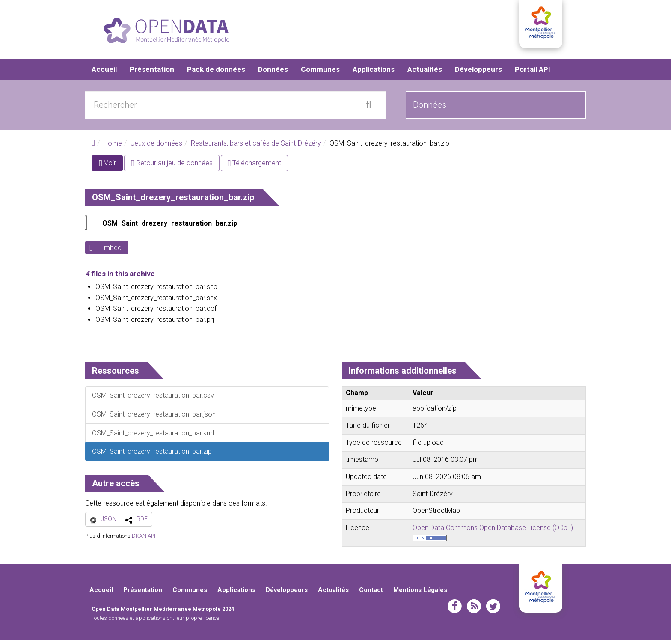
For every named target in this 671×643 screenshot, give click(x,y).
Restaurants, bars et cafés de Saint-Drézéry (256, 147)
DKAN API (143, 539)
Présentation (152, 72)
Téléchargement (255, 166)
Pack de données (216, 72)
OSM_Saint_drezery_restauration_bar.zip (169, 227)
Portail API (532, 72)
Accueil (104, 72)
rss (474, 609)
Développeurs (478, 72)
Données (273, 72)
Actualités (424, 72)
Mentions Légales (420, 593)
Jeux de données (156, 147)
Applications (374, 72)
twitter (493, 609)
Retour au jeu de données (172, 166)
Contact (371, 593)
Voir (111, 168)
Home (113, 147)
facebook (455, 609)
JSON (108, 522)
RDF (142, 522)
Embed (111, 251)
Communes (320, 72)
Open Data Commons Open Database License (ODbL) (493, 531)
